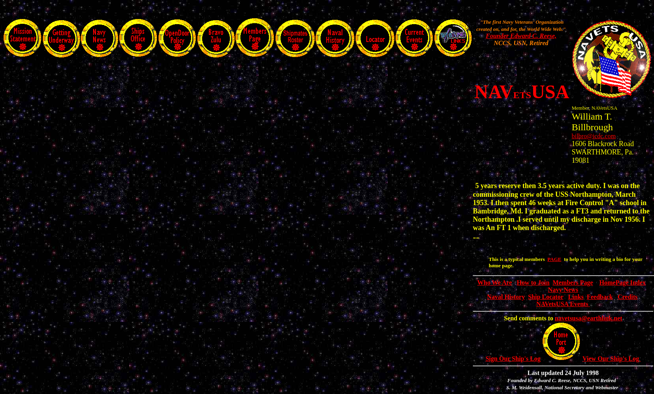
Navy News (563, 289)
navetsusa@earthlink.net (588, 318)
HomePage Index (622, 282)
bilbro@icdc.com (594, 136)
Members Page (573, 282)
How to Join (533, 282)
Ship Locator (545, 296)
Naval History (506, 296)
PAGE (554, 259)
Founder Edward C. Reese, (521, 35)
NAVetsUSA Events (563, 306)
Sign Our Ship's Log (513, 358)
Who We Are (494, 282)
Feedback (600, 296)
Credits (627, 296)
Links (575, 296)
